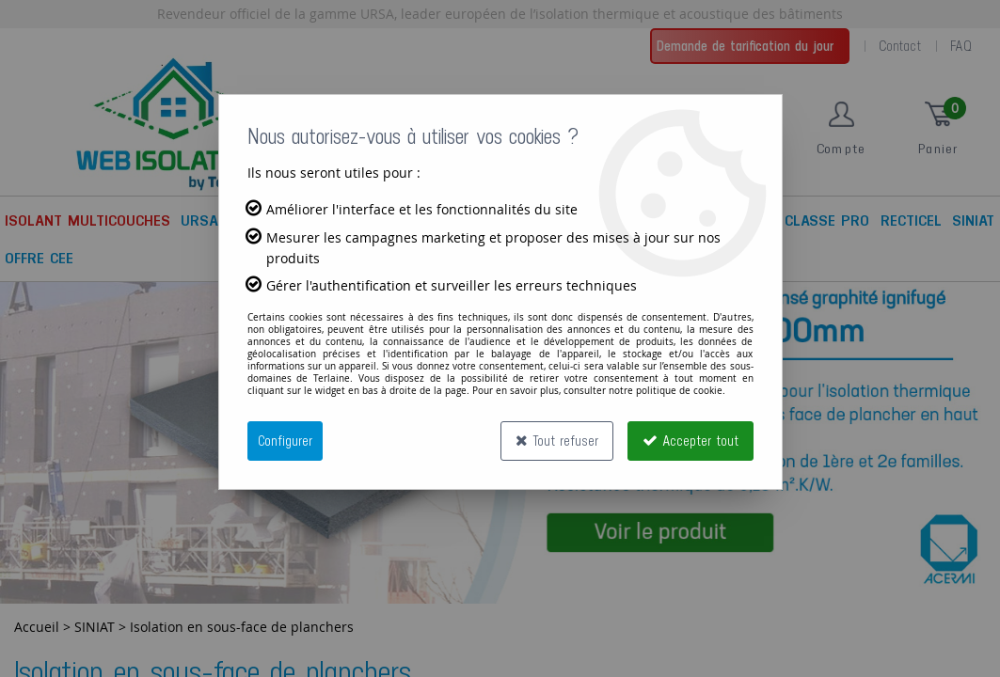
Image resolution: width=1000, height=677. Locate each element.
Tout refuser (557, 440)
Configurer (285, 440)
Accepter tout (690, 440)
